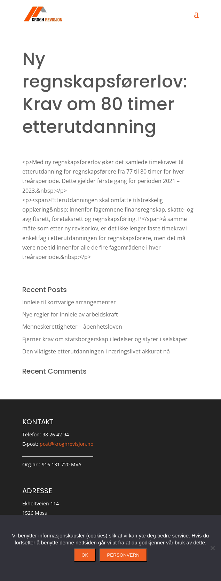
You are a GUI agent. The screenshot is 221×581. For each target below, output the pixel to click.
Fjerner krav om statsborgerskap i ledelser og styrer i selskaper (105, 339)
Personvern (123, 555)
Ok (84, 555)
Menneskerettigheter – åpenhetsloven (72, 326)
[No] (212, 547)
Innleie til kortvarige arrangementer (69, 302)
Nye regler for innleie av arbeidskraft (70, 314)
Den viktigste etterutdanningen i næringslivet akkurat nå (96, 351)
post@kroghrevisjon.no (66, 444)
